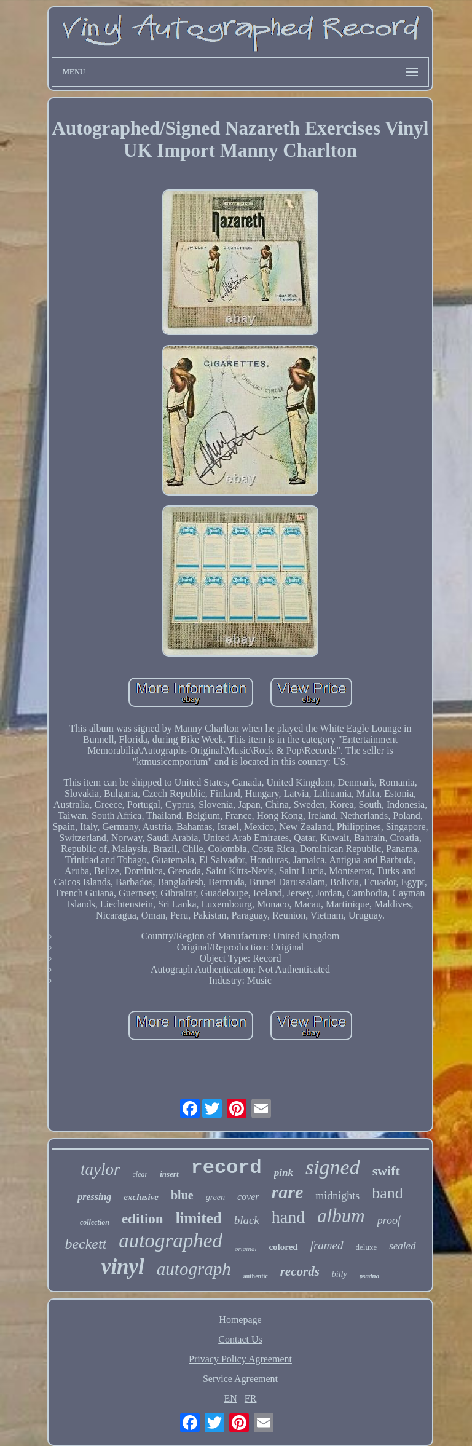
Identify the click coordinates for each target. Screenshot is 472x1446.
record (226, 1167)
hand (288, 1217)
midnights (337, 1196)
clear (140, 1174)
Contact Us (240, 1339)
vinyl (122, 1267)
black (246, 1220)
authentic (255, 1276)
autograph (194, 1269)
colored (283, 1247)
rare (288, 1192)
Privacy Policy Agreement (240, 1359)
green (215, 1197)
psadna (369, 1275)
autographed (170, 1241)
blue (182, 1195)
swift (386, 1171)
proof (389, 1220)
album (341, 1216)
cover (248, 1196)
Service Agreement (240, 1378)
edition (142, 1219)
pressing (94, 1196)
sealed (402, 1246)
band (387, 1193)
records (300, 1271)
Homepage (240, 1319)
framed (327, 1245)
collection (94, 1222)
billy (339, 1274)
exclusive (141, 1197)
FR (251, 1398)
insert (169, 1174)
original (245, 1248)
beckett (85, 1244)
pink (283, 1173)
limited (199, 1218)
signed (332, 1167)
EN (230, 1398)
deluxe (366, 1247)
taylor (100, 1169)
